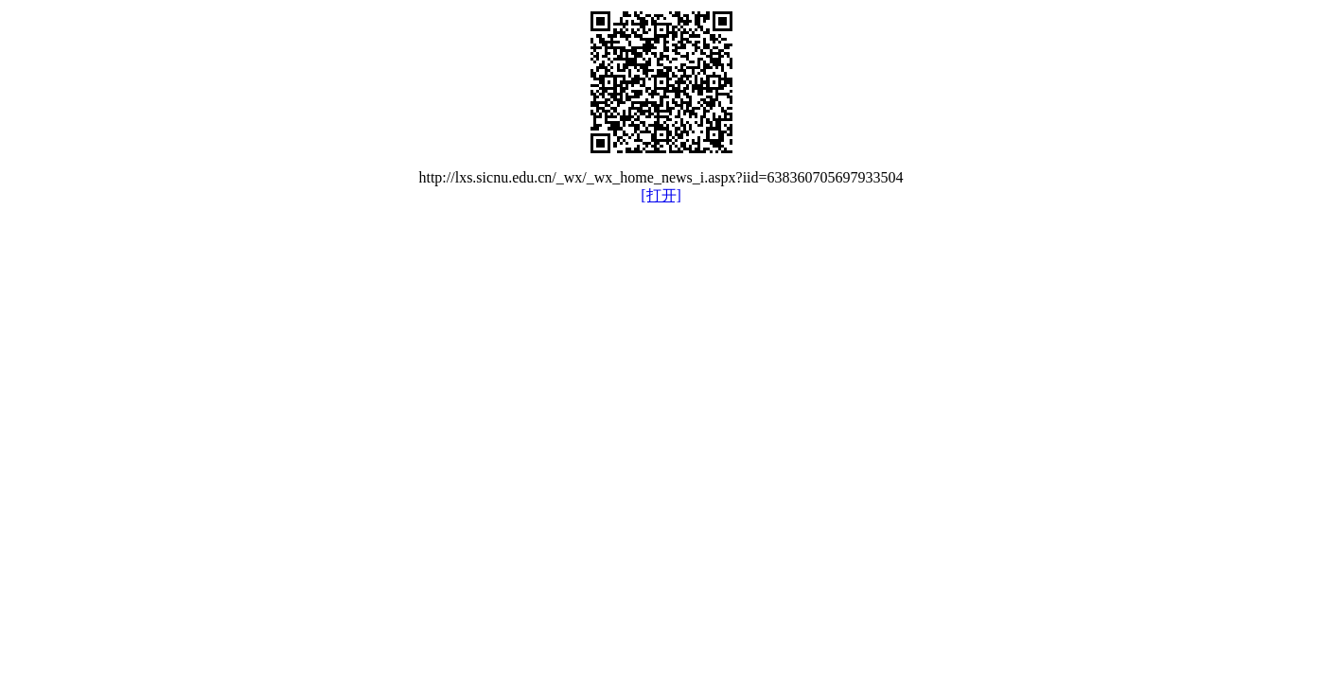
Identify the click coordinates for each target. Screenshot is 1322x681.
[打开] (661, 195)
